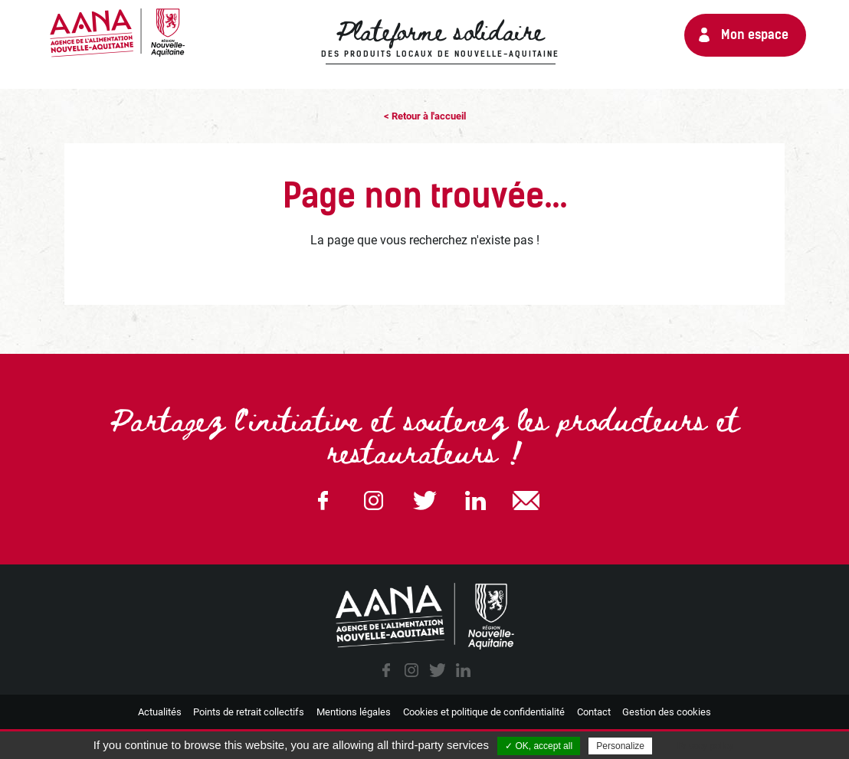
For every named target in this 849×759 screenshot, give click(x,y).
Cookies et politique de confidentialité (484, 712)
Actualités (160, 712)
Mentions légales (353, 712)
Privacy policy (705, 746)
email (526, 500)
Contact (594, 712)
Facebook (322, 500)
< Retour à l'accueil (425, 116)
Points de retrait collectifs (248, 712)
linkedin (462, 670)
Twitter (424, 500)
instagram (411, 670)
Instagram (374, 500)
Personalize (620, 746)
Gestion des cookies (666, 712)
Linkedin (475, 500)
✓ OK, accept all (538, 746)
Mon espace (754, 35)
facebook (386, 670)
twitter (437, 670)
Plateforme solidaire (440, 39)
